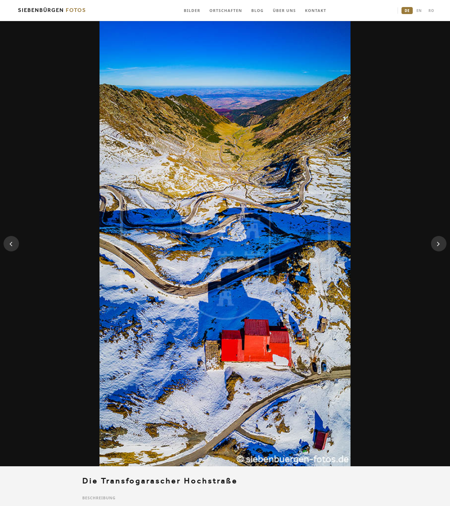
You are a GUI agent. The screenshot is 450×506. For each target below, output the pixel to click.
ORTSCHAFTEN (226, 10)
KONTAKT (316, 10)
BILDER (192, 10)
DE (407, 10)
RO (431, 10)
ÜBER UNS (284, 10)
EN (419, 10)
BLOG (257, 10)
